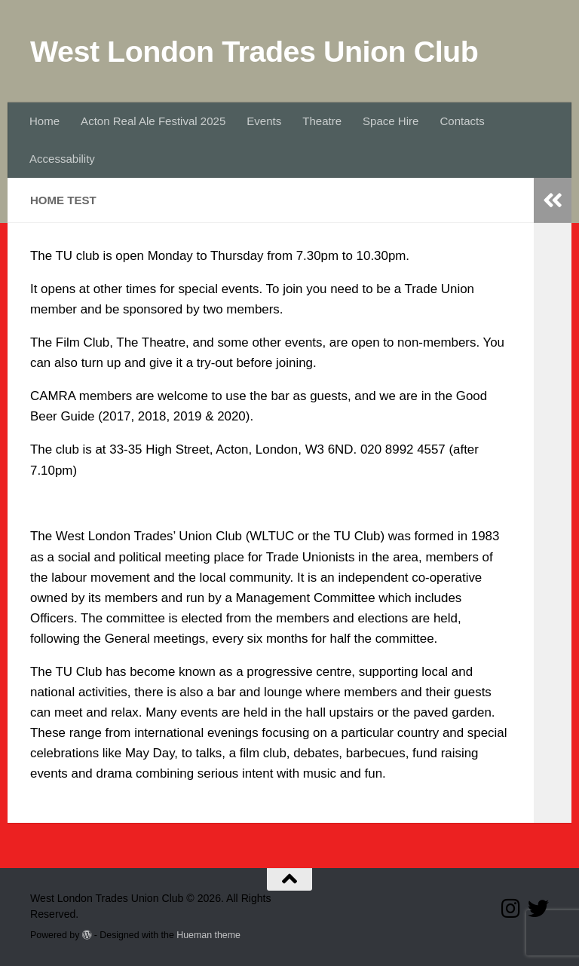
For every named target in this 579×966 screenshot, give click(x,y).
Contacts (462, 121)
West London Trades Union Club (254, 51)
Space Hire (390, 121)
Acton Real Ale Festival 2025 (153, 121)
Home (44, 121)
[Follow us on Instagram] (511, 908)
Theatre (322, 121)
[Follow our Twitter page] (538, 908)
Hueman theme (208, 935)
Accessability (62, 158)
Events (264, 121)
